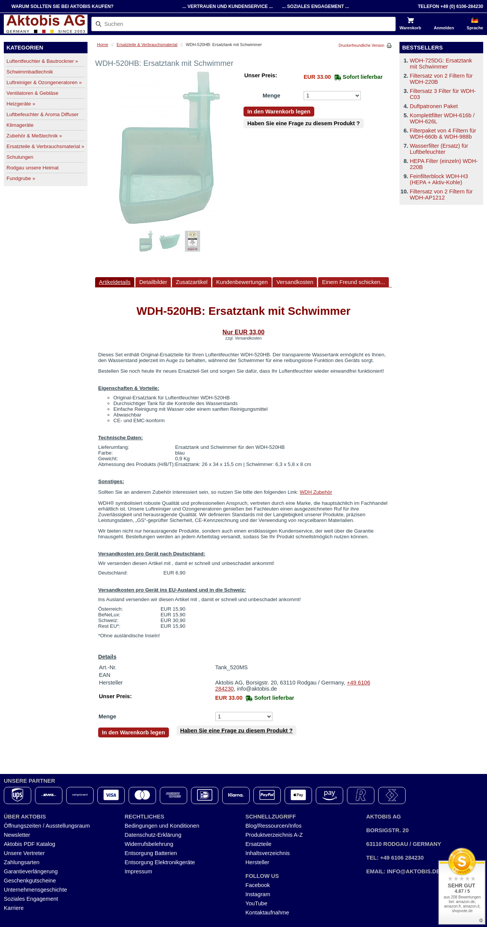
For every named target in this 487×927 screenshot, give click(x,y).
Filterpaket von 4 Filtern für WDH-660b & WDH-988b (443, 134)
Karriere (14, 908)
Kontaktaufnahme (267, 912)
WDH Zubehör (316, 492)
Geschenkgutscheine (30, 881)
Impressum (138, 871)
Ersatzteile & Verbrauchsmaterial (147, 44)
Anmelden (444, 28)
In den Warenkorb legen (278, 111)
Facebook (257, 885)
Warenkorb (410, 28)
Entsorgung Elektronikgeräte (160, 862)
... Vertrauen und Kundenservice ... (227, 6)
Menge (271, 96)
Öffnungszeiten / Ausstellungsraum (47, 826)
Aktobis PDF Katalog (29, 844)
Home (102, 44)
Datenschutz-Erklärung (153, 835)
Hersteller (257, 862)
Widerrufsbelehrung (149, 844)
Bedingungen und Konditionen (162, 826)
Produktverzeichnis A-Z (274, 835)
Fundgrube (20, 178)
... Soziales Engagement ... (315, 6)
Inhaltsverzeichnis (267, 853)
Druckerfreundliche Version (361, 45)
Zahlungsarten (22, 862)
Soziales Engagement (31, 899)
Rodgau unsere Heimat (32, 168)
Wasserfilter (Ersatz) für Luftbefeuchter (439, 149)
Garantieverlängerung (31, 871)
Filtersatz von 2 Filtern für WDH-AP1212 (441, 194)
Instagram (257, 894)
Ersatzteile (258, 844)
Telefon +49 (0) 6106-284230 (450, 6)
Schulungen (19, 157)
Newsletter (17, 835)
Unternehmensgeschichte (35, 890)
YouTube (256, 903)
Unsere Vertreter (24, 853)
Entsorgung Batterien (151, 853)
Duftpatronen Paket (434, 106)
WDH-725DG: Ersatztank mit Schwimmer (441, 63)
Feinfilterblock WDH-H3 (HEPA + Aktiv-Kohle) (439, 179)
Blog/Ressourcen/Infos (273, 826)
